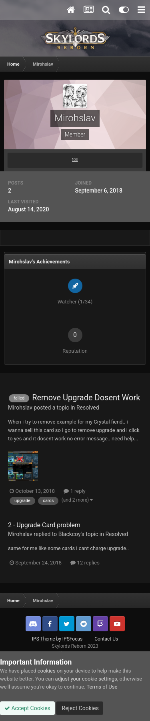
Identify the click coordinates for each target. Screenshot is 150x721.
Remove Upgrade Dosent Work (86, 397)
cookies (47, 671)
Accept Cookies (27, 708)
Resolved (87, 407)
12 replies (84, 563)
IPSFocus (72, 639)
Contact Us (106, 639)
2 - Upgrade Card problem (44, 525)
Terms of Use (101, 687)
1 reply (75, 491)
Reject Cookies (79, 708)
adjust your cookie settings (86, 679)
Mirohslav (20, 407)
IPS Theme (43, 639)
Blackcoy (69, 534)
